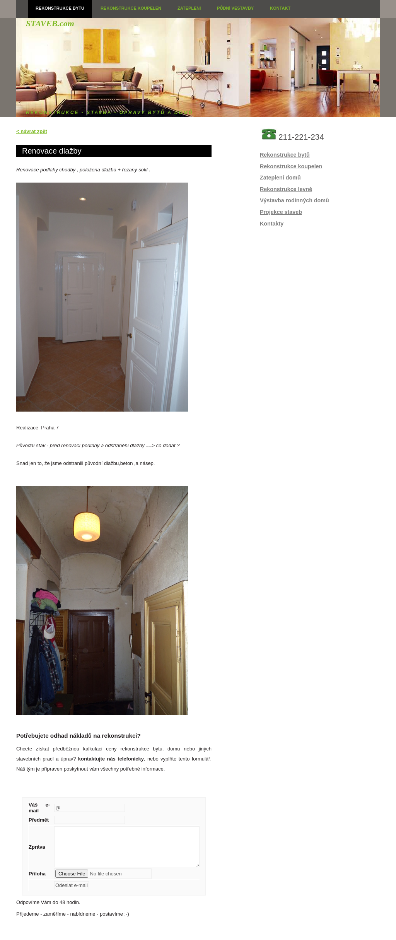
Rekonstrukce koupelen (131, 8)
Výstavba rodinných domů (294, 200)
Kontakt (280, 8)
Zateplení (189, 8)
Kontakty (271, 223)
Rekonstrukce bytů (285, 155)
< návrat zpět (31, 131)
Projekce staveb (281, 212)
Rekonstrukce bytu (60, 8)
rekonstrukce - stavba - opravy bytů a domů (109, 112)
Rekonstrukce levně (286, 189)
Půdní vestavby (235, 8)
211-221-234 (301, 136)
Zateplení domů (280, 177)
